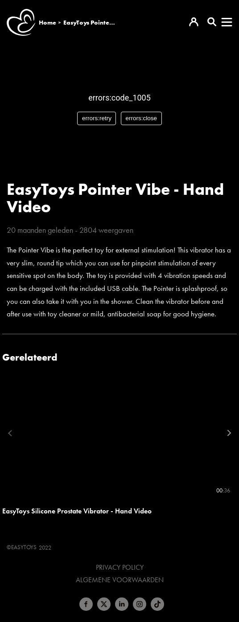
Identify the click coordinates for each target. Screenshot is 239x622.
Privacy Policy (120, 567)
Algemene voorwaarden (120, 580)
